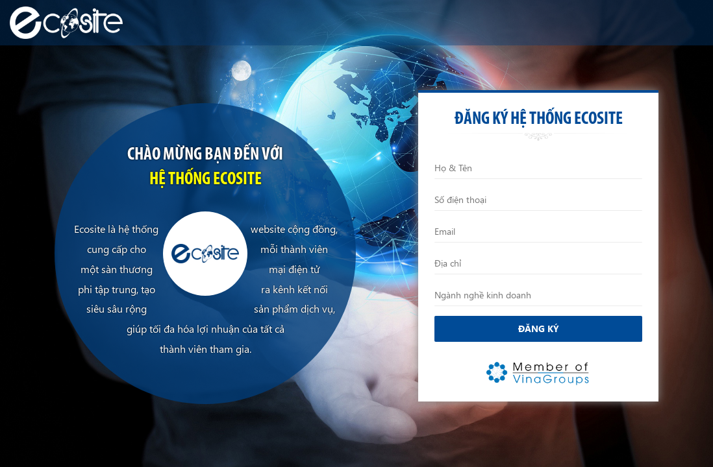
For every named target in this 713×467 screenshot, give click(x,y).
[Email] (538, 232)
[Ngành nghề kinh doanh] (538, 295)
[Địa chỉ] (538, 263)
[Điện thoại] (538, 200)
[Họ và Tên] (538, 168)
